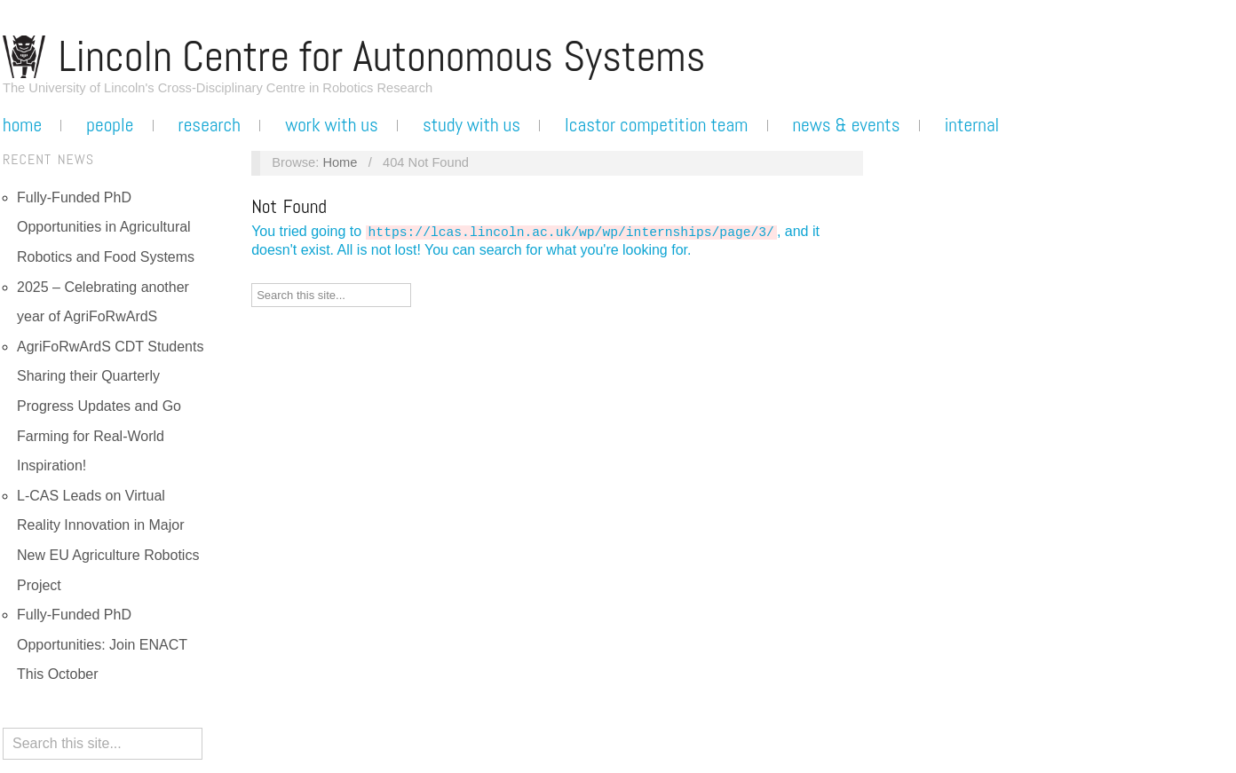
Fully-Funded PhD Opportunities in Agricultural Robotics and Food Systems (105, 227)
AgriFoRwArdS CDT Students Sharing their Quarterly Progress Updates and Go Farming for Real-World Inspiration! (110, 406)
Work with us (331, 124)
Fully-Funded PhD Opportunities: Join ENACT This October (102, 644)
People (109, 124)
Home (22, 124)
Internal (972, 124)
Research (209, 124)
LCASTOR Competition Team (656, 124)
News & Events (845, 124)
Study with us (471, 124)
